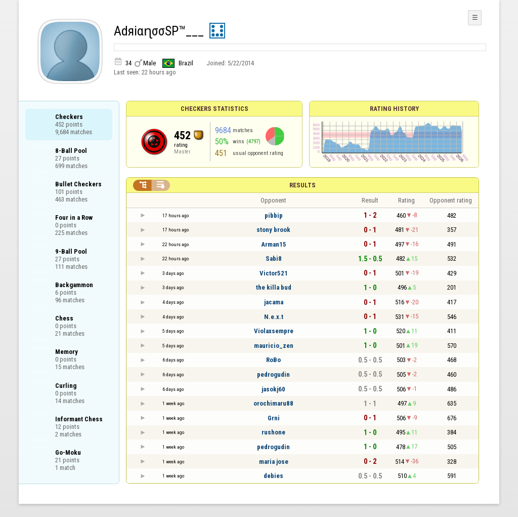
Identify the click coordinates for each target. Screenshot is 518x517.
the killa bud (273, 287)
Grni (274, 418)
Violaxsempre (273, 331)
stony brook (273, 229)
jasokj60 (273, 389)
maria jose (273, 461)
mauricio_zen (273, 345)
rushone (273, 432)
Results (302, 185)
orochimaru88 (273, 403)
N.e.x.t (273, 317)
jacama (273, 302)
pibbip (274, 215)
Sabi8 (274, 258)
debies (273, 476)
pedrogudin (273, 374)
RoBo (273, 360)
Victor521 (274, 273)
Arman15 (273, 244)
